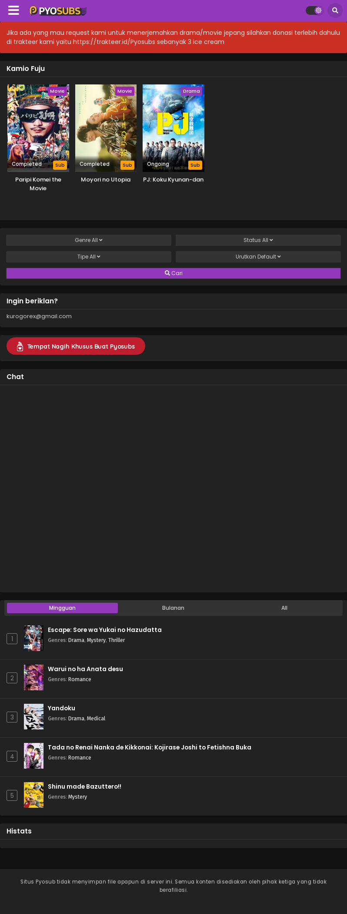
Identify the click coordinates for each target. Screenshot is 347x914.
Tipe (88, 257)
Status (258, 240)
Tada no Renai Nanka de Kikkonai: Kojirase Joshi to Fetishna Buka (149, 747)
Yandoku (61, 708)
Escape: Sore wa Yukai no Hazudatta (105, 630)
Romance (79, 679)
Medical (96, 718)
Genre (89, 240)
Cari (174, 273)
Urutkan (258, 257)
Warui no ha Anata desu (85, 669)
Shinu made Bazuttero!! (84, 787)
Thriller (116, 640)
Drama (76, 640)
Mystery (96, 640)
